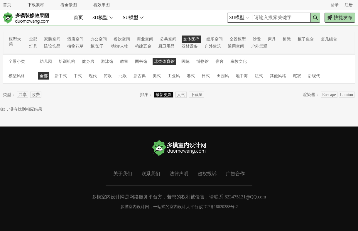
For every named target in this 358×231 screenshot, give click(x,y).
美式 (157, 76)
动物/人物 (119, 46)
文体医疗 (191, 39)
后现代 (314, 76)
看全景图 (68, 5)
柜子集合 (306, 39)
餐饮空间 (122, 39)
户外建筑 (213, 46)
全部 (33, 39)
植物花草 (75, 46)
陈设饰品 (52, 46)
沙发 (257, 39)
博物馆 (202, 61)
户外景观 (259, 46)
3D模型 (103, 17)
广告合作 (235, 173)
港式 (191, 76)
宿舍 (219, 61)
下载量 (196, 94)
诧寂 (297, 76)
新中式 (61, 76)
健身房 (88, 61)
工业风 (174, 76)
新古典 (140, 76)
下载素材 (36, 5)
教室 (124, 61)
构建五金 (143, 46)
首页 (7, 5)
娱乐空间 (214, 39)
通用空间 (236, 46)
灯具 (33, 46)
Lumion (346, 94)
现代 (93, 76)
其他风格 (278, 76)
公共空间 (168, 39)
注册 (349, 5)
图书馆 (141, 61)
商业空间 (145, 39)
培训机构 (67, 61)
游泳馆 (107, 61)
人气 (181, 94)
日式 (206, 76)
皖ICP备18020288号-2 (218, 207)
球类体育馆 (164, 61)
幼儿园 (46, 61)
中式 (78, 76)
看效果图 (101, 5)
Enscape (329, 94)
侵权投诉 (207, 173)
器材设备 (189, 46)
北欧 (123, 76)
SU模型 (133, 17)
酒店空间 (75, 39)
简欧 (108, 76)
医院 (185, 61)
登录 (334, 5)
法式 (259, 76)
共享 (22, 94)
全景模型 (237, 39)
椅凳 (287, 39)
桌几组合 (329, 39)
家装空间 (52, 39)
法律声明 (179, 173)
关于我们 (122, 173)
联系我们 (150, 173)
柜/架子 (97, 46)
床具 (272, 39)
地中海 (242, 76)
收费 (36, 94)
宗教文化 (238, 61)
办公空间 (98, 39)
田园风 (223, 76)
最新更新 (164, 94)
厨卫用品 (166, 46)
